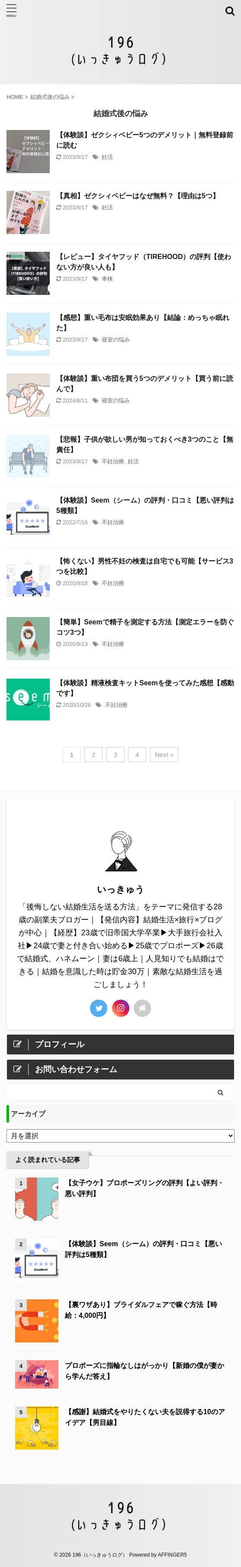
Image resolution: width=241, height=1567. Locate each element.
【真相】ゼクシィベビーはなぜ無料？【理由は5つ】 (137, 195)
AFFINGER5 (172, 1555)
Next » (164, 754)
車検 (107, 278)
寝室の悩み (116, 339)
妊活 (107, 157)
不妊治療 (113, 461)
